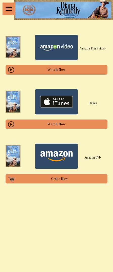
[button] (9, 9)
